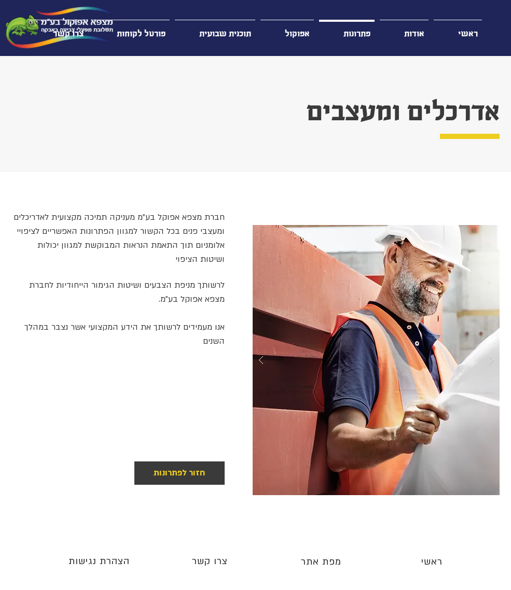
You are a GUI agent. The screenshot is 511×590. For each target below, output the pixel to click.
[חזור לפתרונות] (179, 473)
